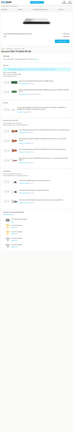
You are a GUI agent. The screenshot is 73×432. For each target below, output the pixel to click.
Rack (23, 48)
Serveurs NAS (10, 48)
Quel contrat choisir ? (8, 214)
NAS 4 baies (17, 48)
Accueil (3, 48)
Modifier (36, 59)
